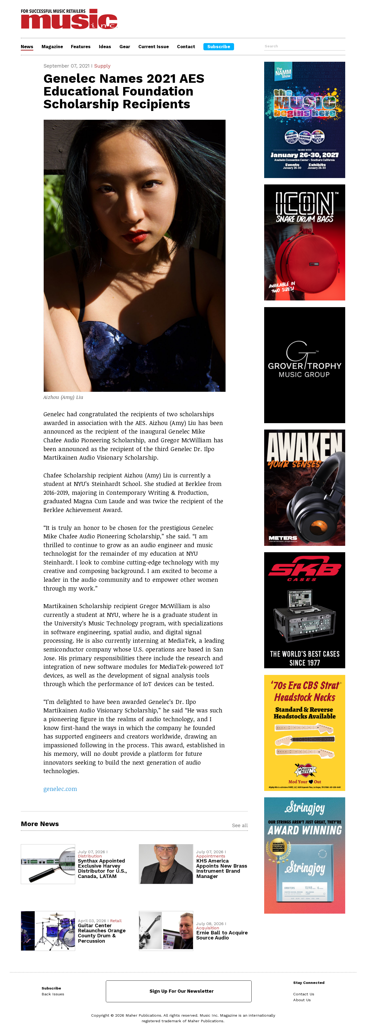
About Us (302, 1000)
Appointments (210, 856)
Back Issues (53, 994)
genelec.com (60, 789)
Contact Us (303, 994)
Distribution (90, 856)
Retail (116, 920)
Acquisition (207, 927)
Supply (102, 66)
